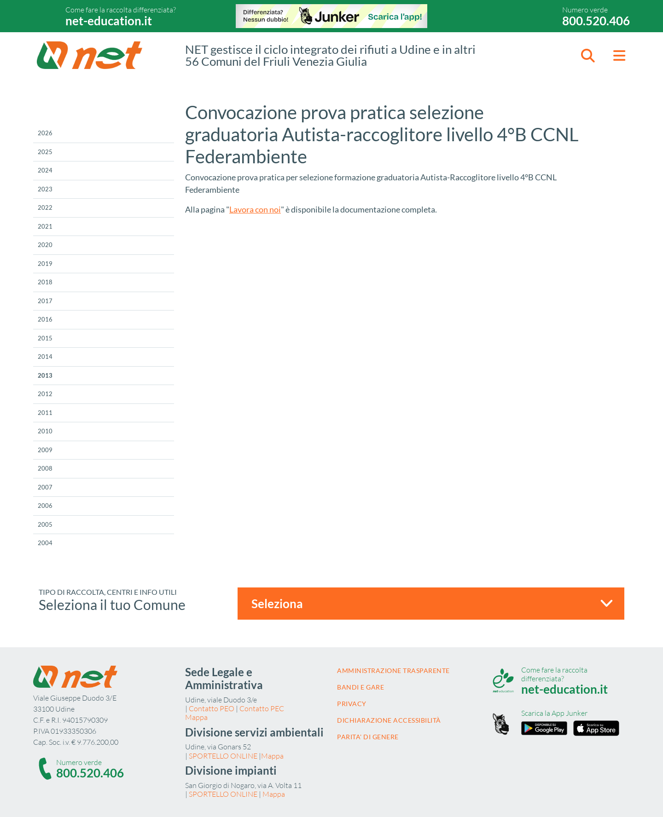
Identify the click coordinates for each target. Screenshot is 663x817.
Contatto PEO (211, 708)
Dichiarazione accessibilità (389, 720)
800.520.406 (596, 20)
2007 (45, 487)
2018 (45, 282)
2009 (45, 450)
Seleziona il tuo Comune (112, 604)
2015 (45, 338)
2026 (45, 133)
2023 (45, 189)
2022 (45, 207)
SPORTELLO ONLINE (223, 755)
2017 (45, 301)
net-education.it (108, 20)
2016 (45, 319)
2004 (45, 543)
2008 (45, 468)
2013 (45, 375)
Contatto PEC (261, 708)
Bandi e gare (360, 687)
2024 (45, 170)
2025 (45, 151)
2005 (45, 524)
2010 (45, 431)
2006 (45, 505)
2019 (45, 263)
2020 (45, 244)
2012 (45, 393)
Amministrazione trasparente (393, 670)
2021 (45, 226)
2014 (45, 356)
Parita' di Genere (368, 737)
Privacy (351, 704)
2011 (45, 412)
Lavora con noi (255, 209)
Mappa (196, 717)
